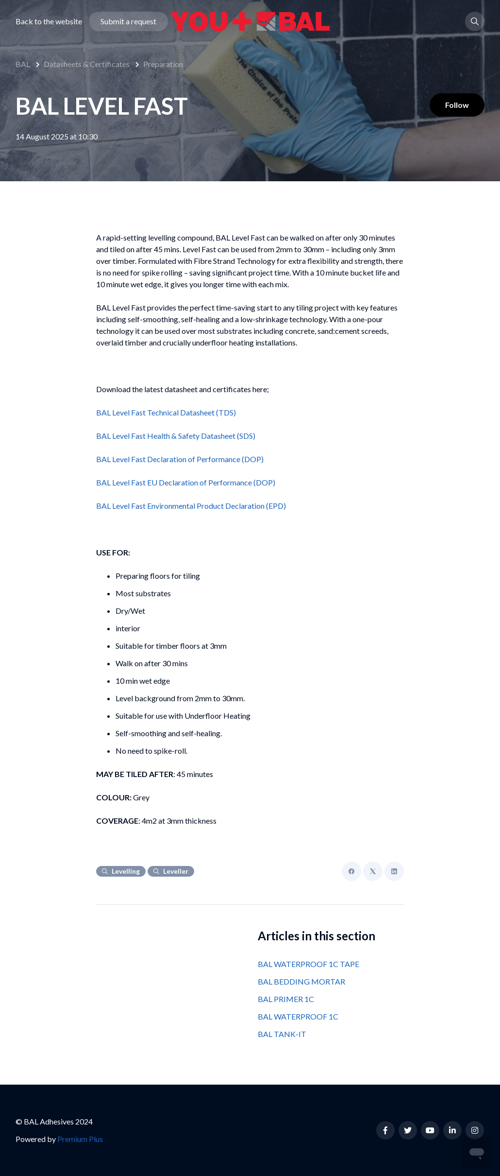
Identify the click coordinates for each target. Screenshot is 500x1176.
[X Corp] (373, 871)
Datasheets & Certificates (87, 64)
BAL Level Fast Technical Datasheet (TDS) (166, 412)
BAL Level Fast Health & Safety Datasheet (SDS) (175, 435)
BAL (23, 64)
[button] (474, 21)
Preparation (163, 64)
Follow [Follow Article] (457, 104)
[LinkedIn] (394, 871)
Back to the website (49, 21)
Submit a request (128, 21)
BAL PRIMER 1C (286, 998)
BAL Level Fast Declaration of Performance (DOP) (180, 459)
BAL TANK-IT (282, 1033)
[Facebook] (351, 871)
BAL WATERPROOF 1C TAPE (308, 963)
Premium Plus (80, 1138)
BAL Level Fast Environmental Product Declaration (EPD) (191, 505)
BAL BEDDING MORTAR (301, 981)
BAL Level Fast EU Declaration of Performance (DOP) (185, 482)
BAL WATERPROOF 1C (298, 1016)
